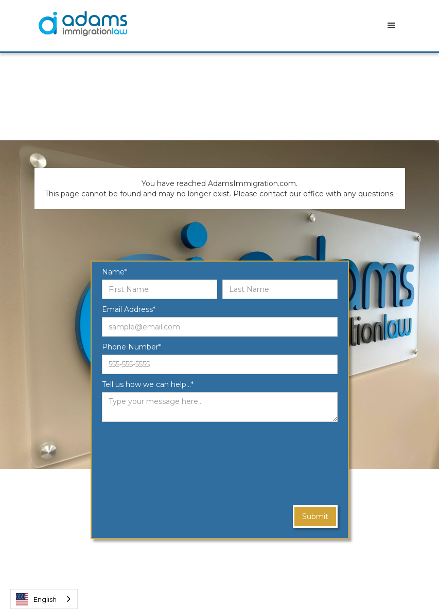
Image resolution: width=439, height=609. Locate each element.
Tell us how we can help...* (148, 384)
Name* (114, 271)
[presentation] (144, 464)
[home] (82, 23)
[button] (391, 25)
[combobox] (44, 599)
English (36, 599)
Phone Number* (131, 347)
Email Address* (128, 309)
